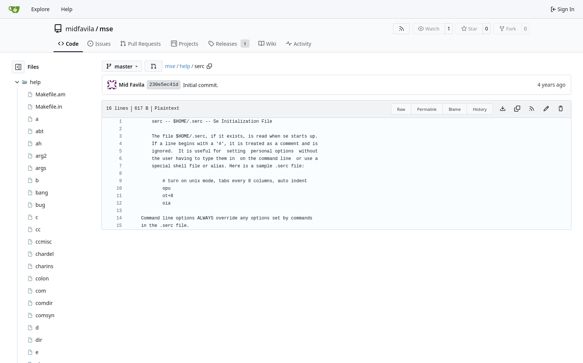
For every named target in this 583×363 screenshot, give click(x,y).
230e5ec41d (163, 84)
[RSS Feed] (401, 28)
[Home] (14, 9)
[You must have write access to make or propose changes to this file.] (561, 109)
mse (106, 28)
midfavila (79, 28)
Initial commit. (200, 85)
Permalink (427, 109)
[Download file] (503, 109)
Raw (401, 109)
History (480, 109)
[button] (153, 66)
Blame (455, 109)
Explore (40, 9)
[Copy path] (209, 66)
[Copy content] (517, 109)
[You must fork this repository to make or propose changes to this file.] (546, 109)
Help (67, 9)
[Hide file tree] (18, 67)
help (185, 66)
